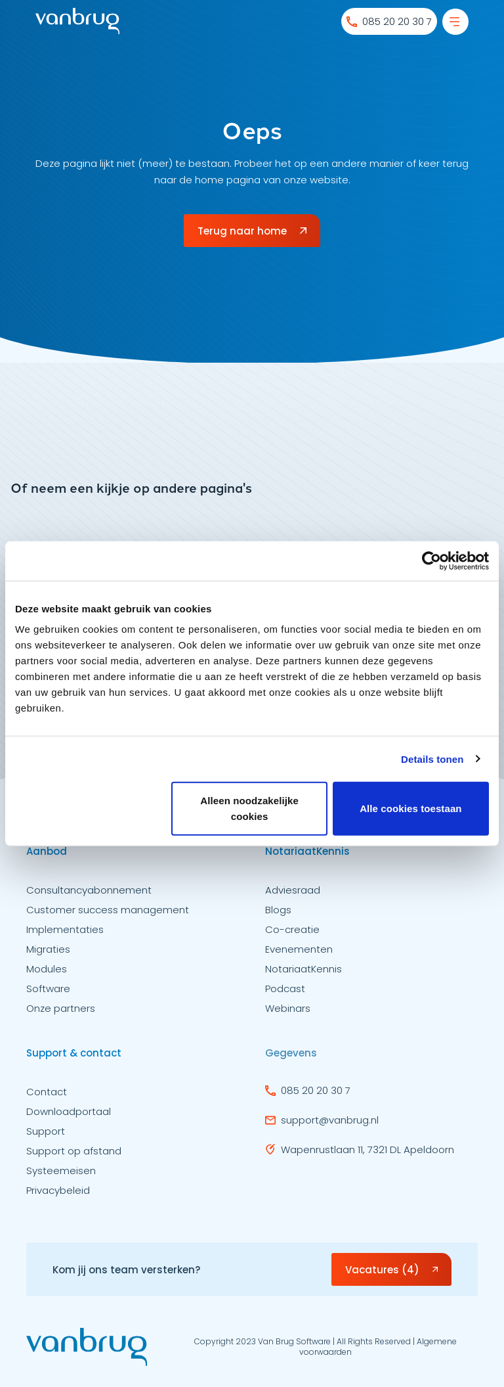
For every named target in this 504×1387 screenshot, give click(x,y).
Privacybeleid (58, 1195)
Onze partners (60, 1013)
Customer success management (107, 914)
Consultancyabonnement (89, 894)
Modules (46, 973)
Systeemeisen (61, 1175)
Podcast (285, 993)
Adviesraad (292, 894)
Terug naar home (252, 231)
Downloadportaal (68, 1116)
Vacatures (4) (391, 1272)
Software (48, 993)
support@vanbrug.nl (322, 1122)
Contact (46, 1096)
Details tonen (432, 758)
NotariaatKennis (303, 973)
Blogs (278, 914)
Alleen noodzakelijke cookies (249, 808)
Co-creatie (292, 934)
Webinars (287, 1013)
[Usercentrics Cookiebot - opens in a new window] (431, 560)
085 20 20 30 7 (307, 1092)
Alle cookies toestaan (411, 808)
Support (45, 1136)
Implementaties (65, 934)
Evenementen (299, 954)
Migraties (48, 954)
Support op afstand (73, 1155)
